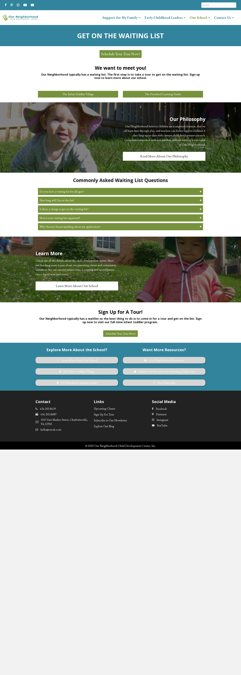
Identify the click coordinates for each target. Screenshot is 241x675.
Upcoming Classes (104, 408)
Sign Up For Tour (104, 414)
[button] (139, 17)
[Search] (218, 5)
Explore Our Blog (104, 426)
